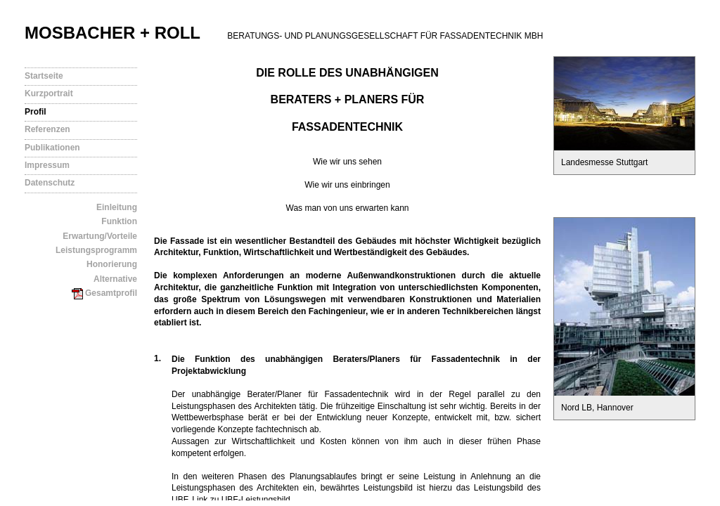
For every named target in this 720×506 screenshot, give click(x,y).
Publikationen (52, 148)
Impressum (47, 165)
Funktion (119, 221)
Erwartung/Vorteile (100, 236)
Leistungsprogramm (96, 250)
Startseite (44, 76)
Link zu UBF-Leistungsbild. (242, 500)
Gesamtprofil (104, 293)
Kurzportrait (49, 93)
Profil (35, 112)
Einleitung (116, 207)
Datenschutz (50, 183)
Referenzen (47, 129)
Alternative (115, 279)
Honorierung (111, 264)
